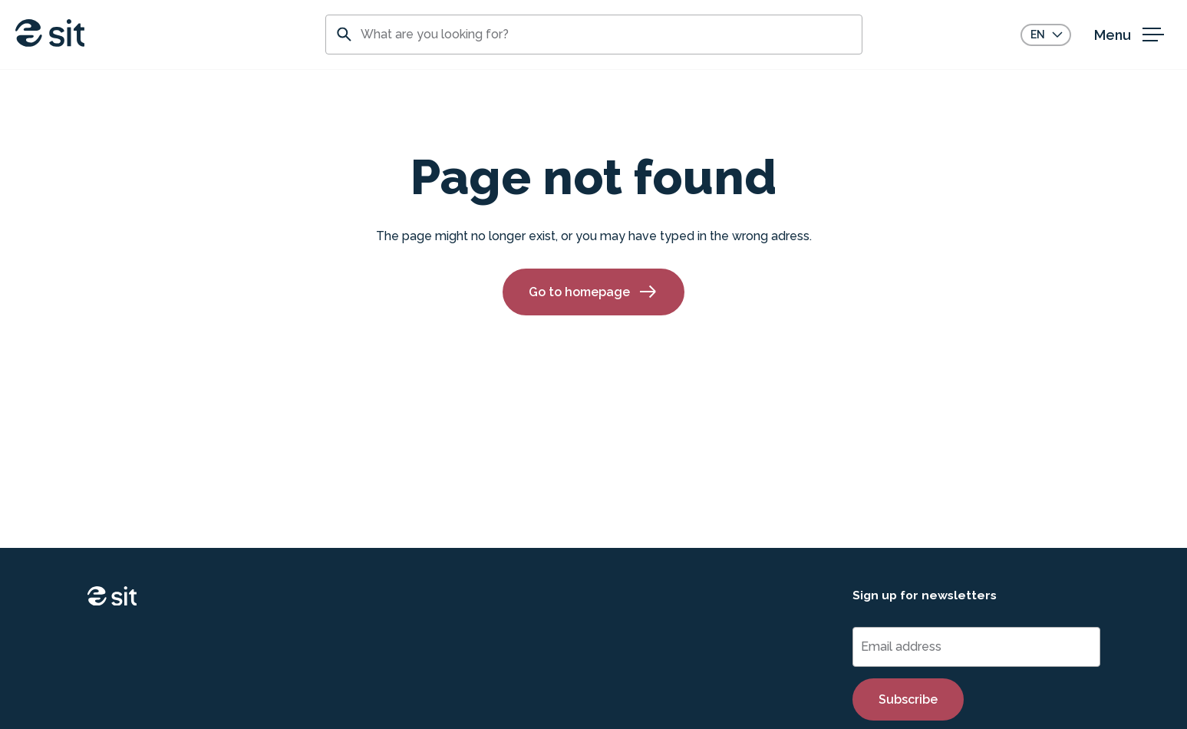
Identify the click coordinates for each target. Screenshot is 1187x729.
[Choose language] (1046, 35)
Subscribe (908, 699)
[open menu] (1133, 34)
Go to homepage (593, 292)
